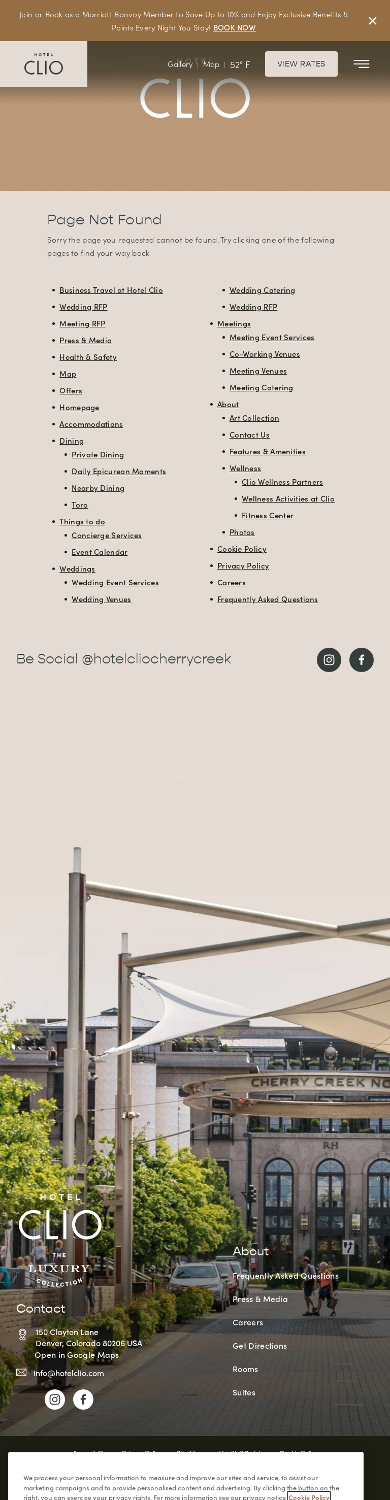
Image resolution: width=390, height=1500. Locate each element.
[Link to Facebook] (361, 660)
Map (67, 373)
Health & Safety (88, 356)
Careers (231, 582)
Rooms (245, 1368)
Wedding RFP (83, 306)
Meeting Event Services (272, 336)
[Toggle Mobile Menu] (361, 64)
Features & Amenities (268, 451)
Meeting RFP (82, 323)
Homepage (79, 407)
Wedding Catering (263, 289)
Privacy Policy (243, 565)
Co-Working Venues (265, 353)
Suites (244, 1391)
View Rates (301, 64)
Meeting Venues (258, 370)
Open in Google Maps (77, 1354)
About (228, 403)
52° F (240, 64)
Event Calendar (99, 551)
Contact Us (250, 434)
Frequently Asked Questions (267, 598)
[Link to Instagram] (329, 660)
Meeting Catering (262, 387)
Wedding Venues (101, 598)
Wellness (245, 467)
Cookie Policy (242, 548)
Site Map (190, 1453)
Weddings (77, 568)
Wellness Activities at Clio (288, 498)
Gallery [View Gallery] (180, 63)
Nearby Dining (98, 487)
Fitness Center (268, 515)
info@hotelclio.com (69, 1372)
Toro (80, 504)
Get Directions (260, 1345)
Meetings (234, 323)
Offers (70, 390)
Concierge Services (107, 534)
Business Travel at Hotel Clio (111, 289)
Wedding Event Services (115, 582)
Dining (71, 440)
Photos (242, 531)
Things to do (82, 521)
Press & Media (85, 340)
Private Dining (98, 454)
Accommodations (91, 423)
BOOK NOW (234, 27)
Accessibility (90, 1453)
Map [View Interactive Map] (211, 63)
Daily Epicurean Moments (119, 470)
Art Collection (254, 417)
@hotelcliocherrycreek (156, 659)
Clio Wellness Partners (282, 481)
